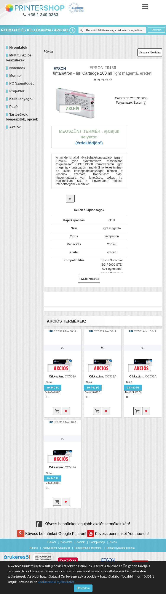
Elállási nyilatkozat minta (120, 547)
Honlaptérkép (97, 542)
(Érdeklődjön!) (89, 143)
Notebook (17, 68)
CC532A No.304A (65, 331)
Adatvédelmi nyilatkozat (56, 547)
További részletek (89, 279)
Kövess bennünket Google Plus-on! (52, 533)
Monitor (15, 75)
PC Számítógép (21, 83)
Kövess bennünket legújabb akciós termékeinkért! (83, 524)
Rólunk (34, 547)
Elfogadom (83, 588)
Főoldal (49, 51)
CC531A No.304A (145, 331)
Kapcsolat (66, 542)
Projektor (16, 91)
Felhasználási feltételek (88, 547)
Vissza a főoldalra (150, 52)
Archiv (113, 542)
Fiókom (51, 542)
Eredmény (156, 30)
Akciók (81, 542)
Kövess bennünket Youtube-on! (118, 533)
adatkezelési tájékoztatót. (56, 582)
